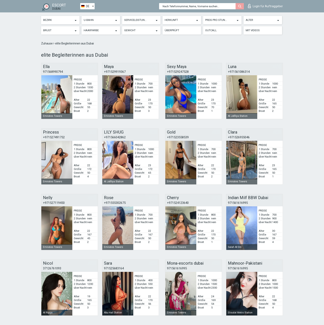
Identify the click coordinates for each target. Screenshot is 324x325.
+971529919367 (115, 72)
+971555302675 (115, 203)
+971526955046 (239, 137)
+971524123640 (178, 203)
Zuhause (47, 43)
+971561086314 (239, 72)
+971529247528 (178, 72)
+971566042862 (115, 137)
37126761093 (52, 268)
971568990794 (53, 72)
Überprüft (172, 30)
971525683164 (114, 268)
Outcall (211, 30)
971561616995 (238, 203)
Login (265, 6)
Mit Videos (253, 30)
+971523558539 (178, 137)
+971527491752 (54, 137)
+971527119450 (54, 203)
